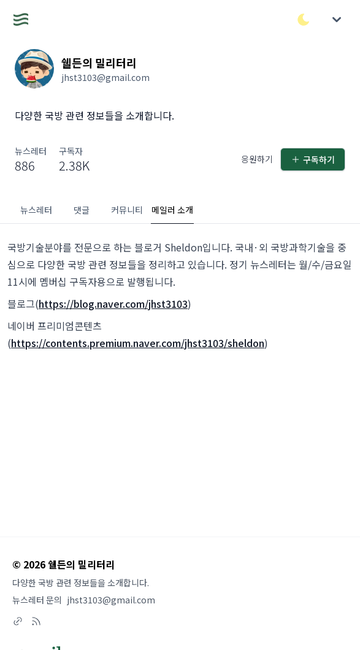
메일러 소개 (172, 210)
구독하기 (313, 159)
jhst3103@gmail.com (111, 600)
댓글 (82, 210)
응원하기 (257, 159)
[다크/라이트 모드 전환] (303, 19)
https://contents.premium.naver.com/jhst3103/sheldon (137, 342)
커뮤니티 (127, 210)
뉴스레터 (36, 210)
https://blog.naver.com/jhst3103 (113, 303)
